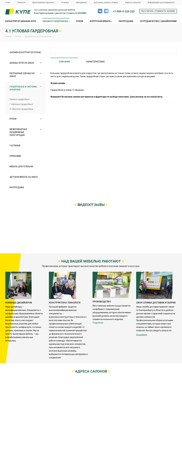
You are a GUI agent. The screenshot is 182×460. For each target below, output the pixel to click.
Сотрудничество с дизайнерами (158, 21)
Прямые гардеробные (20, 99)
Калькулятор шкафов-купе (20, 21)
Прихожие (15, 156)
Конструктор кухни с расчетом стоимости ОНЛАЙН (60, 13)
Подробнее (98, 322)
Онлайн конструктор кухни (25, 52)
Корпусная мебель (101, 21)
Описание (64, 61)
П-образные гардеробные (21, 109)
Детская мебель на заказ (24, 177)
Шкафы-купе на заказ (22, 63)
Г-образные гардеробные (21, 104)
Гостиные (15, 145)
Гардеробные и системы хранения (23, 88)
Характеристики (95, 61)
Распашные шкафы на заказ (22, 74)
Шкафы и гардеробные (56, 21)
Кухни (79, 21)
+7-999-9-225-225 (124, 11)
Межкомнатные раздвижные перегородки (18, 132)
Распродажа (126, 21)
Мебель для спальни (21, 166)
